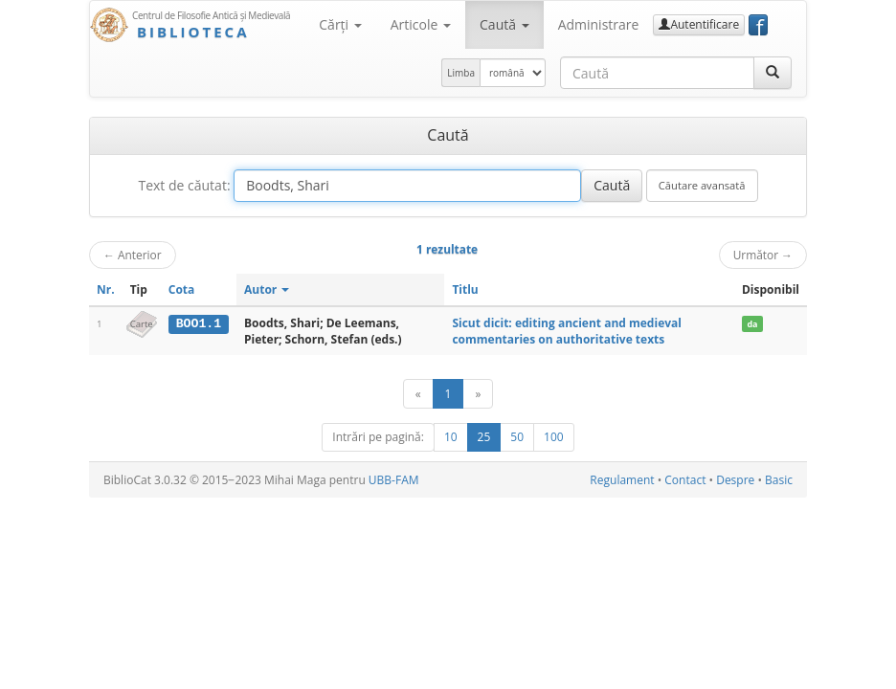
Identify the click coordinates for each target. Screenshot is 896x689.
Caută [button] (504, 24)
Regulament (622, 480)
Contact (685, 480)
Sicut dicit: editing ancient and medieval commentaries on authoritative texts (567, 331)
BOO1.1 (198, 323)
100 (554, 437)
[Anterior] (418, 394)
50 (517, 437)
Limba (461, 72)
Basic (779, 480)
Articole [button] (421, 24)
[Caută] (772, 72)
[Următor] (477, 394)
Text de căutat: (184, 185)
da (752, 324)
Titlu (465, 289)
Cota (181, 289)
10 (451, 437)
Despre (735, 480)
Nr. (106, 289)
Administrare (598, 24)
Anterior (132, 254)
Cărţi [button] (340, 24)
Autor (266, 289)
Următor (763, 254)
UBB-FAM (394, 480)
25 (484, 437)
